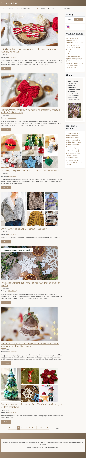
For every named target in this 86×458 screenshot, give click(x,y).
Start (3, 8)
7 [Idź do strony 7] (32, 428)
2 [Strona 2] (18, 428)
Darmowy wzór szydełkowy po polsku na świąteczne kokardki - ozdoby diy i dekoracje (31, 111)
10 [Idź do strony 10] (41, 428)
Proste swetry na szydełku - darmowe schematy (24, 228)
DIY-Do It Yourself (12, 57)
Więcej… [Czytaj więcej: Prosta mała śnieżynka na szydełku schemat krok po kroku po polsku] (6, 302)
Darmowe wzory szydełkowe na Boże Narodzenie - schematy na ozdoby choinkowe (31, 405)
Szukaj (79, 19)
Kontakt (67, 8)
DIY (37, 8)
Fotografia (11, 8)
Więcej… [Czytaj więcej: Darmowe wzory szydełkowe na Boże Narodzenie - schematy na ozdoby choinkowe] (6, 421)
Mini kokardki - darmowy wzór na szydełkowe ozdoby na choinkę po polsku (28, 50)
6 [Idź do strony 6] (29, 428)
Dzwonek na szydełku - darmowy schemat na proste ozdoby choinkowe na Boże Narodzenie (30, 344)
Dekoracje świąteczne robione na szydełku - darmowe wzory (30, 170)
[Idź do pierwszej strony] (9, 428)
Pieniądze (51, 8)
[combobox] (70, 19)
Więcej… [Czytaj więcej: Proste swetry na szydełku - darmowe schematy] (6, 241)
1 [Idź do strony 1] (15, 428)
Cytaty (59, 8)
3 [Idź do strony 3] (21, 428)
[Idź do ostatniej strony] (47, 428)
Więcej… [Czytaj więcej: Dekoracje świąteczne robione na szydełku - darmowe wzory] (6, 187)
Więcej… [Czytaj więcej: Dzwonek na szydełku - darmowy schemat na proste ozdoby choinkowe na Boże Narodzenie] (6, 363)
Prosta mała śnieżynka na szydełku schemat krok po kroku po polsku (30, 284)
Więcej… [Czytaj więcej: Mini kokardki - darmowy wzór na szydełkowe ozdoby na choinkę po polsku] (6, 68)
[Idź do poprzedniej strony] (12, 428)
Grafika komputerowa (25, 8)
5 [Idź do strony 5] (26, 428)
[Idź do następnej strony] (44, 428)
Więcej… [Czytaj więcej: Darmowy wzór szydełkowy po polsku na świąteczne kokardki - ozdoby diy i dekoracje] (6, 129)
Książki (43, 8)
